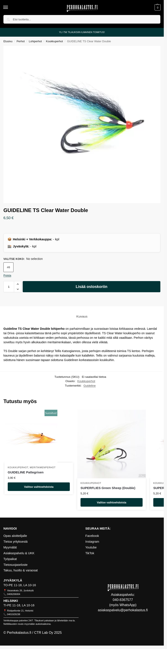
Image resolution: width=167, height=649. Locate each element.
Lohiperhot (35, 41)
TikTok (89, 553)
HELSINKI (10, 600)
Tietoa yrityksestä (15, 541)
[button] (157, 8)
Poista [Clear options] (7, 275)
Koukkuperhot (54, 41)
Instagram (92, 541)
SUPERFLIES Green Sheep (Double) (108, 488)
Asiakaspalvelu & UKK (18, 553)
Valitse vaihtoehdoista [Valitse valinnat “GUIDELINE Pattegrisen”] (39, 486)
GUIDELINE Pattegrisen (26, 472)
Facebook (92, 536)
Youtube (91, 547)
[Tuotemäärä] (8, 286)
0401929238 (13, 614)
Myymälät (10, 547)
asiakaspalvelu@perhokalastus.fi (123, 610)
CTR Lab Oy (43, 632)
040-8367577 (123, 600)
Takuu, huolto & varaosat (20, 570)
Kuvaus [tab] (82, 316)
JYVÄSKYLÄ (12, 580)
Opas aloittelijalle (15, 536)
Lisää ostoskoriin (91, 287)
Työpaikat (10, 559)
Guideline (90, 385)
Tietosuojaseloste (15, 564)
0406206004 (13, 594)
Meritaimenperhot (43, 467)
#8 (8, 267)
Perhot (20, 41)
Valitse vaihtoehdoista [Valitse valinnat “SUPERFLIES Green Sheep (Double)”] (111, 502)
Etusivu (7, 41)
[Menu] (9, 7)
